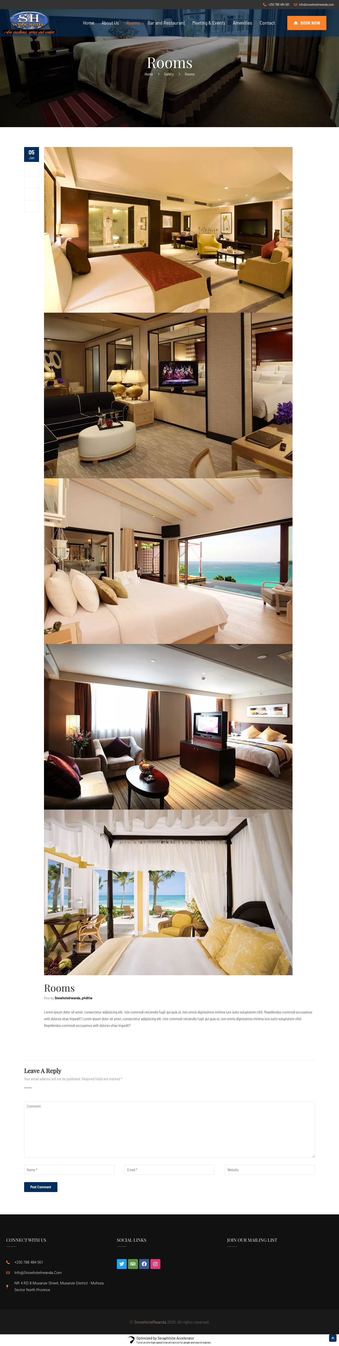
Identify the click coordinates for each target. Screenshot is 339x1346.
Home (88, 23)
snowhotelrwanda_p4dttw (73, 998)
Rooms (133, 23)
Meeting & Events (208, 23)
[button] (306, 23)
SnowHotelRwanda (150, 1322)
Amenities (242, 23)
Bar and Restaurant (166, 23)
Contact (267, 23)
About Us (110, 23)
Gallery (169, 74)
